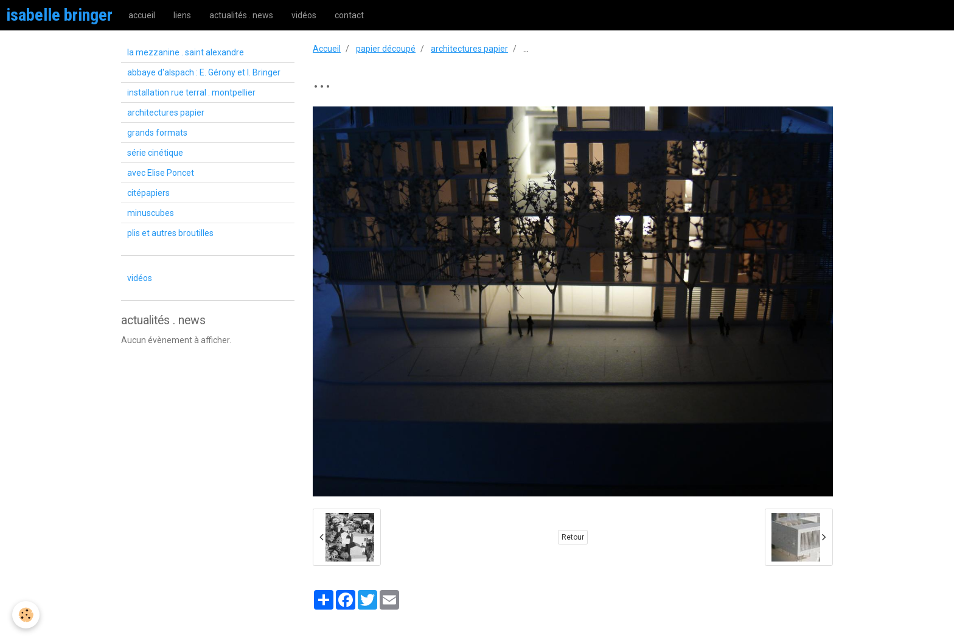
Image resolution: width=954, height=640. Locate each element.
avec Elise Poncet (160, 173)
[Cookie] (26, 614)
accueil (141, 15)
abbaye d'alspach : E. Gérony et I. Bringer (203, 72)
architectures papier (469, 49)
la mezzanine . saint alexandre (185, 52)
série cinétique (155, 153)
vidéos (303, 15)
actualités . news (241, 15)
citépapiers (148, 193)
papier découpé (386, 49)
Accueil (327, 49)
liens (182, 15)
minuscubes (150, 213)
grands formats (157, 132)
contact (349, 15)
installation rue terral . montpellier (191, 92)
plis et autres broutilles (170, 233)
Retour (573, 537)
